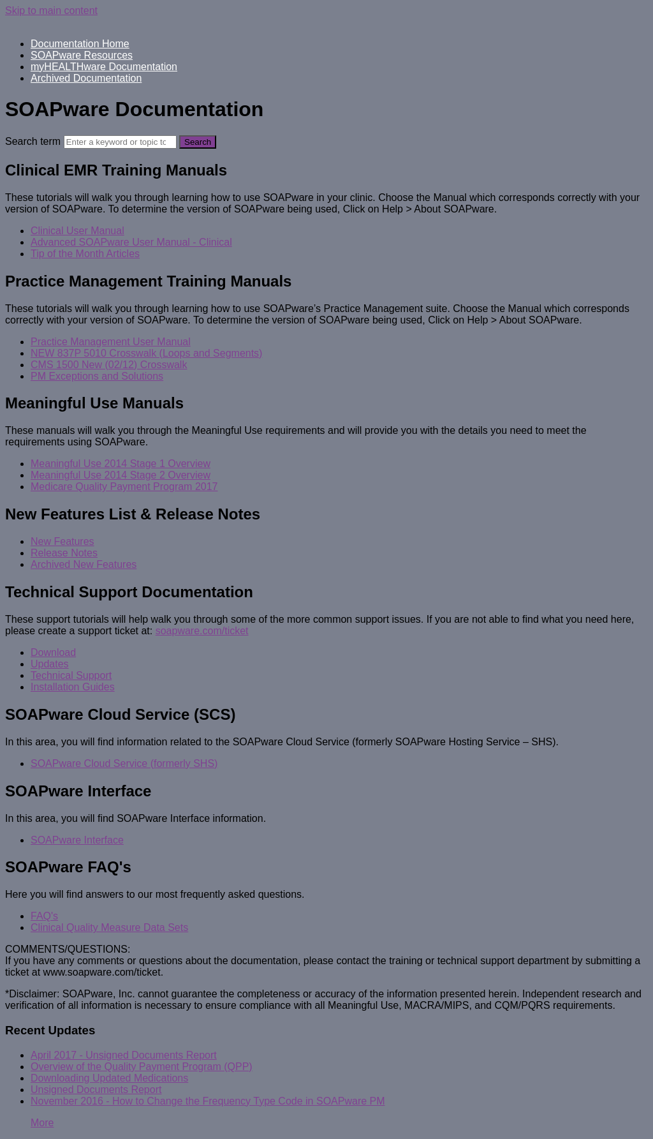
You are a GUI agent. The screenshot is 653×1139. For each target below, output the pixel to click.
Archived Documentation (86, 78)
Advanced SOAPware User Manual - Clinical (131, 242)
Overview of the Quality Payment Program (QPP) (142, 1066)
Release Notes (64, 552)
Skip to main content (51, 10)
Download (53, 652)
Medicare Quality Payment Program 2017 (124, 486)
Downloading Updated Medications (109, 1078)
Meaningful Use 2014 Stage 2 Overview (120, 475)
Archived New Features (83, 564)
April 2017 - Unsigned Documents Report (124, 1055)
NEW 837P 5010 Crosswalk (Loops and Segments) (146, 353)
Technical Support (71, 675)
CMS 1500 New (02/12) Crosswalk (109, 364)
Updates (50, 664)
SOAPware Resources (82, 55)
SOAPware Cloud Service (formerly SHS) (124, 763)
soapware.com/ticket (202, 630)
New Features (62, 541)
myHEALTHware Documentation (104, 66)
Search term (33, 141)
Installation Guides (73, 686)
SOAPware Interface (77, 840)
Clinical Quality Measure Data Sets (109, 927)
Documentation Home (80, 43)
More (42, 1122)
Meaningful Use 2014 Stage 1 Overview (120, 463)
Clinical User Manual (77, 230)
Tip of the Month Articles (85, 253)
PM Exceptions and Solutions (97, 376)
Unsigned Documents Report (96, 1089)
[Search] (120, 142)
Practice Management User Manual (111, 341)
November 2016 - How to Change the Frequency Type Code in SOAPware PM (208, 1101)
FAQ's (44, 916)
